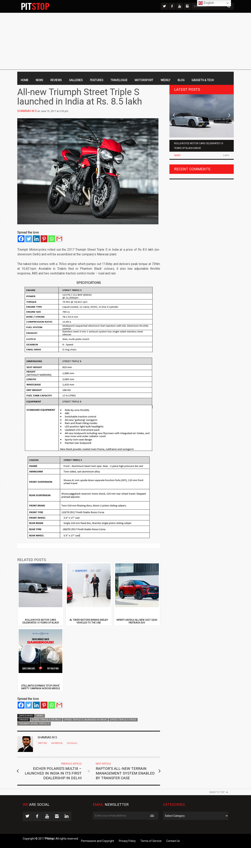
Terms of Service (151, 840)
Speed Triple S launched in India (85, 719)
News (39, 80)
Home (24, 80)
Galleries (76, 80)
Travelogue (118, 80)
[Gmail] (59, 238)
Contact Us (173, 840)
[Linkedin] (36, 238)
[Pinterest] (44, 238)
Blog (181, 80)
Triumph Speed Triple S (34, 723)
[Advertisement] (125, 42)
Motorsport (144, 80)
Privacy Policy (127, 840)
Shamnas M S (27, 111)
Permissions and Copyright (97, 840)
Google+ (72, 743)
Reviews (56, 80)
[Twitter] (28, 238)
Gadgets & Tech (203, 80)
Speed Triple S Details (46, 719)
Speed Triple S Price (123, 719)
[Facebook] (21, 238)
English (206, 3)
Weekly (165, 80)
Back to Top (217, 792)
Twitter (42, 743)
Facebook (57, 743)
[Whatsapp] (51, 238)
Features (96, 80)
